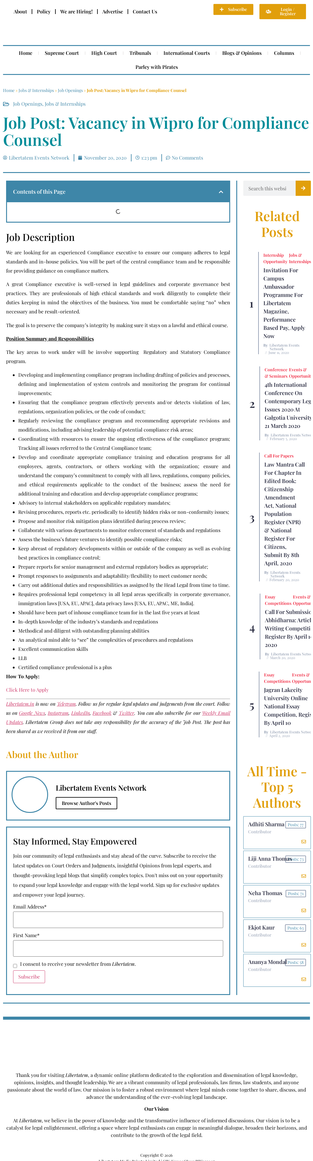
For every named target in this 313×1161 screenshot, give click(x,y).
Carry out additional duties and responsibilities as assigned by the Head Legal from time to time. (124, 585)
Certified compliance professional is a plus (65, 667)
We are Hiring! (76, 11)
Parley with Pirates (156, 67)
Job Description (40, 237)
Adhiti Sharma (266, 824)
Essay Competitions (278, 600)
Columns (284, 53)
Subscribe (29, 976)
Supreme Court (62, 53)
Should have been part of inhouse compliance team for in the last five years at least (109, 612)
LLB (22, 658)
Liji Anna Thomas (270, 858)
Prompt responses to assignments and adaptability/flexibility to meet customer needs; (112, 576)
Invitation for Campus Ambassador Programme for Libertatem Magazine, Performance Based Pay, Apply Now (284, 303)
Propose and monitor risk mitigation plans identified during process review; (102, 521)
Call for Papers (279, 456)
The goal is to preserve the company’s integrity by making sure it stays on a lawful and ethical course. (117, 325)
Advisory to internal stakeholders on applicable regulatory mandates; (94, 502)
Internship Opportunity (275, 258)
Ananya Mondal (267, 962)
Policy (44, 11)
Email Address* (30, 906)
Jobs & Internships (36, 90)
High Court (104, 53)
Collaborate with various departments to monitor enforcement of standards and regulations (119, 530)
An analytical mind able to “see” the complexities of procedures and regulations (105, 640)
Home (25, 53)
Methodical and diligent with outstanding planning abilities (83, 630)
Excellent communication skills (53, 649)
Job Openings (70, 90)
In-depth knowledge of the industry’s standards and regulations (88, 621)
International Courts (187, 53)
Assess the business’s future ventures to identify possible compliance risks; (100, 539)
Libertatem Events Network (284, 347)
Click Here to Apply (27, 689)
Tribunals (140, 53)
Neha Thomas (265, 893)
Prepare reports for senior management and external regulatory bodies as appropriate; (113, 566)
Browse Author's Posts (86, 803)
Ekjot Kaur (261, 927)
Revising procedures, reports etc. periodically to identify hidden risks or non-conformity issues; (123, 512)
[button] (221, 191)
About (20, 11)
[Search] (303, 188)
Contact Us (145, 11)
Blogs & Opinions (242, 53)
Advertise (112, 11)
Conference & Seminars (276, 373)
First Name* (26, 935)
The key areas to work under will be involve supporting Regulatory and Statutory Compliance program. (118, 356)
